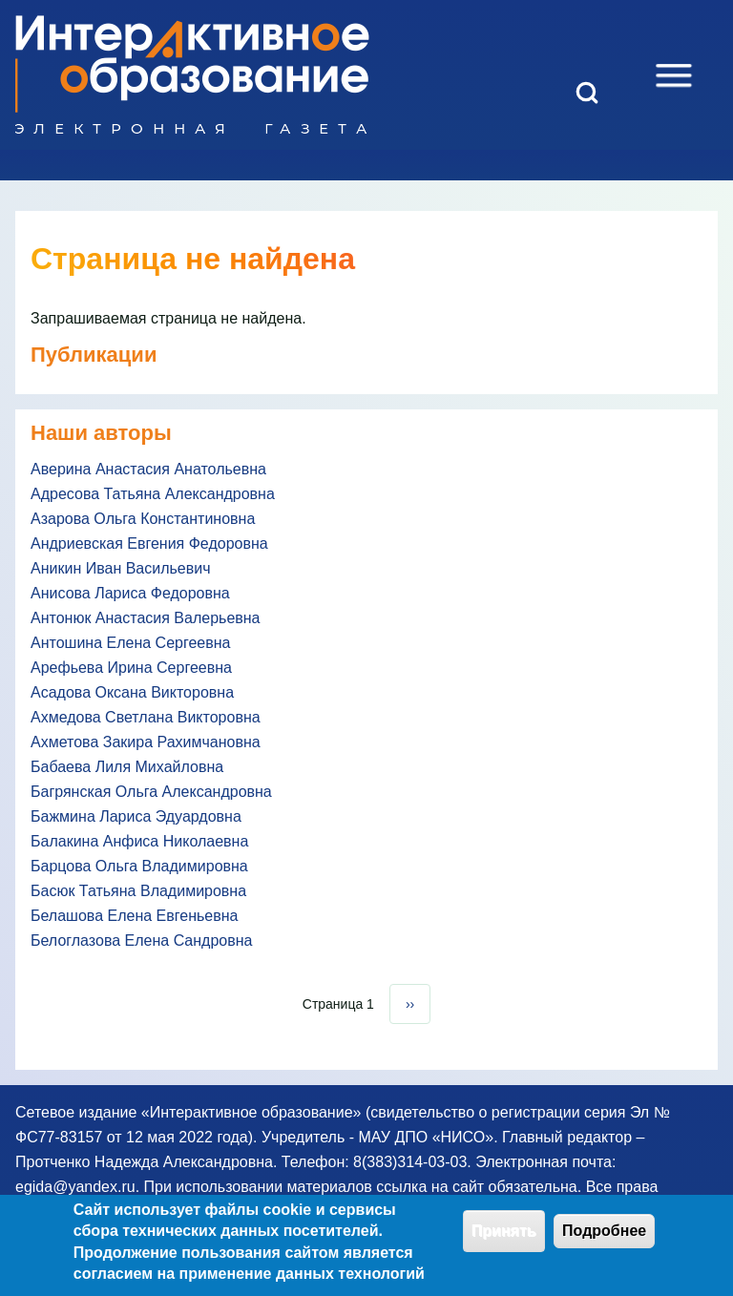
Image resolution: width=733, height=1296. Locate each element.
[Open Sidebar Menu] (674, 75)
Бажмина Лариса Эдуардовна (136, 816)
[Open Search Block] (587, 93)
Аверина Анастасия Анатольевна (148, 469)
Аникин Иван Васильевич (121, 568)
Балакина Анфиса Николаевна (139, 841)
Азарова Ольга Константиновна (143, 519)
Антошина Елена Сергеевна (130, 643)
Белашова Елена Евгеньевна (134, 916)
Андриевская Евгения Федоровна (149, 543)
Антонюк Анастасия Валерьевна (146, 618)
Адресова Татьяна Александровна (153, 494)
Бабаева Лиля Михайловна (127, 767)
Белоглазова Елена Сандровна (141, 940)
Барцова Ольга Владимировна (139, 866)
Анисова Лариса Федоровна (130, 593)
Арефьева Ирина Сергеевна (131, 667)
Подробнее (604, 1238)
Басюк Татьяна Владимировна (138, 891)
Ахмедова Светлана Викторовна (146, 717)
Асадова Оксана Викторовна (132, 692)
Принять (503, 1238)
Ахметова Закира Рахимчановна (146, 742)
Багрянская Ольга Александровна (151, 792)
